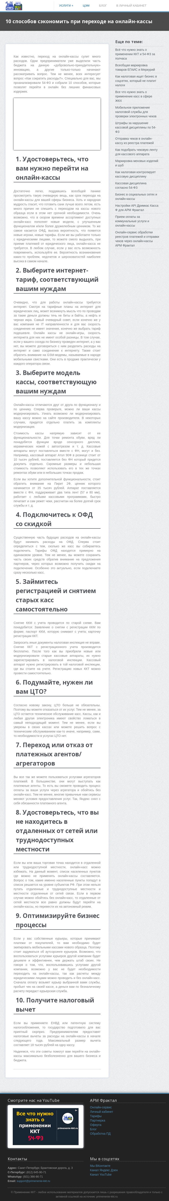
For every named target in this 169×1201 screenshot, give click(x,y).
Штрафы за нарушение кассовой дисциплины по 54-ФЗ (135, 127)
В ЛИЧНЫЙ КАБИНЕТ (131, 5)
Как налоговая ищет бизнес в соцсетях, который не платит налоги (136, 81)
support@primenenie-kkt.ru (33, 1181)
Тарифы (96, 1116)
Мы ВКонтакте (100, 1166)
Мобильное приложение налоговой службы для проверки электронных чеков (135, 112)
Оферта (95, 1125)
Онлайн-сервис (101, 1107)
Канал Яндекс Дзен (104, 1170)
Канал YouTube (101, 1174)
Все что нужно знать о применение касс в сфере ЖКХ (133, 96)
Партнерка (97, 1120)
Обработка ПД (100, 1133)
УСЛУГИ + (66, 5)
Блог (93, 1129)
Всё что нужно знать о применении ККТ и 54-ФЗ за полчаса (135, 54)
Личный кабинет (101, 1111)
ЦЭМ (86, 5)
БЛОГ (103, 5)
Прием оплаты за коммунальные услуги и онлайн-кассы (132, 221)
